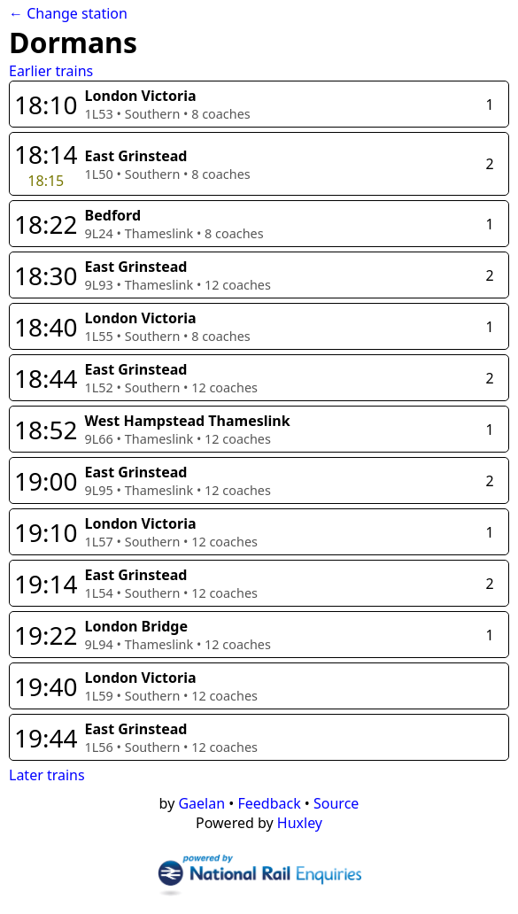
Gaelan (201, 803)
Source (336, 803)
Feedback (268, 803)
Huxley (299, 823)
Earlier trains (51, 71)
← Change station (68, 13)
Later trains (47, 775)
